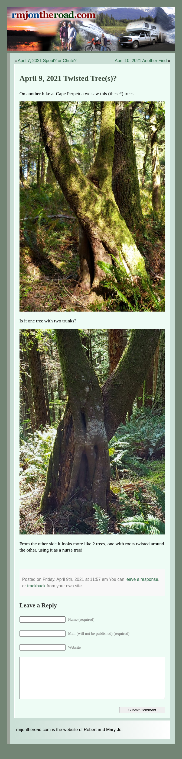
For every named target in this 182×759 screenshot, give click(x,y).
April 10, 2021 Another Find (141, 60)
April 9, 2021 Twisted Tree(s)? (68, 78)
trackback (36, 586)
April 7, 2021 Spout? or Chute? (47, 60)
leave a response (141, 579)
